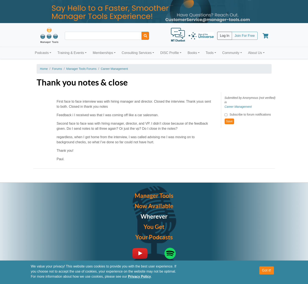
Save (229, 121)
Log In (224, 35)
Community (230, 53)
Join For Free (245, 35)
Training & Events (70, 53)
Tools (210, 53)
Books (192, 53)
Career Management (114, 68)
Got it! (266, 270)
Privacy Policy (139, 276)
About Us (255, 53)
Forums (57, 68)
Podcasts (42, 53)
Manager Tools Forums (81, 68)
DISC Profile (169, 53)
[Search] (145, 36)
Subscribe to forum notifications (250, 114)
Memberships (103, 53)
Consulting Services (137, 53)
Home (44, 68)
